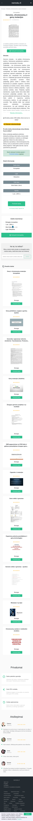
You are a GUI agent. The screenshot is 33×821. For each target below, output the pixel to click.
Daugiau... (19, 819)
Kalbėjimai (6, 807)
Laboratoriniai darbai (19, 795)
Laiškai (10, 803)
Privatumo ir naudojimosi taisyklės (12, 787)
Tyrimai (5, 801)
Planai (15, 810)
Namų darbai (7, 797)
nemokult (16, 3)
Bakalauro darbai (18, 809)
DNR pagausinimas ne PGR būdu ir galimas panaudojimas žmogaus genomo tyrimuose (16, 446)
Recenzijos (6, 799)
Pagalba (6, 783)
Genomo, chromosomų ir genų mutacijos (16, 8)
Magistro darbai (7, 809)
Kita (4, 803)
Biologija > (3, 8)
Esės (23, 791)
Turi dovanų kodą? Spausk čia (16, 208)
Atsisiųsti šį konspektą (16, 51)
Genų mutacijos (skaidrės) (16, 378)
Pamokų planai (7, 810)
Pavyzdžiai (15, 797)
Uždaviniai (12, 801)
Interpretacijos (7, 793)
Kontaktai (6, 785)
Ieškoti (27, 256)
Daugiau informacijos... (16, 113)
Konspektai (16, 168)
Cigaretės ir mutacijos (16, 472)
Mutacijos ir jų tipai (16, 603)
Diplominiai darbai (15, 791)
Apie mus (6, 782)
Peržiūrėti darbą (16, 203)
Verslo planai (15, 807)
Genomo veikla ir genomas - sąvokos (16, 566)
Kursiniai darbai (7, 795)
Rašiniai (23, 797)
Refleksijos (22, 810)
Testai (20, 799)
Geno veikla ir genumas (16, 498)
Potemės (22, 805)
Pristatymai (6, 805)
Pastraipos (14, 805)
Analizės (6, 791)
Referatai (21, 801)
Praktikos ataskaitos (20, 803)
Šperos (13, 799)
